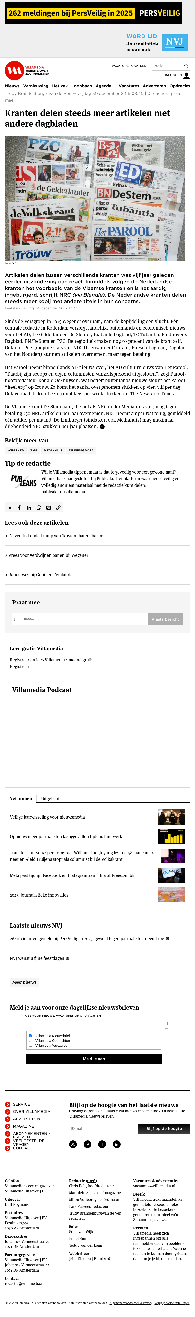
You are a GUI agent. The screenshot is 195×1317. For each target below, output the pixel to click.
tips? (91, 1180)
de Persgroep (81, 450)
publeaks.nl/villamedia (63, 492)
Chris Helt (77, 1186)
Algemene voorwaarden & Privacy (131, 1303)
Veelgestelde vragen (28, 1143)
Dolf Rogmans (17, 1204)
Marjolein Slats (82, 1192)
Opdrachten (181, 86)
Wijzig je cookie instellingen (172, 1303)
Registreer (19, 666)
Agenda (103, 86)
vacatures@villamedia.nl (154, 1186)
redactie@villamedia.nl (24, 1283)
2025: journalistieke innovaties (39, 895)
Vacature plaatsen (129, 66)
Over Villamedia (31, 1112)
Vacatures (129, 86)
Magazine (23, 1126)
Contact (22, 1148)
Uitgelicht (50, 798)
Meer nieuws (24, 982)
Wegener (16, 450)
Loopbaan (81, 86)
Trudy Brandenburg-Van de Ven (95, 1213)
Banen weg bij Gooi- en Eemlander (41, 574)
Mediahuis (53, 450)
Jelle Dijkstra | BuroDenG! (91, 1258)
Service (21, 1104)
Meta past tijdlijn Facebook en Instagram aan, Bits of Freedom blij (73, 875)
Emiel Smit (78, 1238)
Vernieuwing (35, 86)
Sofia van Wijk (81, 1231)
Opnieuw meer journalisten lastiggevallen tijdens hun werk (66, 836)
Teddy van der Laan (85, 1245)
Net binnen (20, 798)
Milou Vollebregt (83, 1199)
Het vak (60, 86)
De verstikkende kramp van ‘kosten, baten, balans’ (57, 536)
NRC (65, 295)
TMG (33, 450)
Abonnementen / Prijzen (31, 1135)
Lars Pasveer (79, 1206)
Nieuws (12, 86)
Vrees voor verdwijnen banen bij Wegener (48, 555)
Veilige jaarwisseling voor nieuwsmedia (47, 817)
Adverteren (154, 86)
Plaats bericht (165, 619)
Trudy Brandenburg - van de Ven (38, 93)
